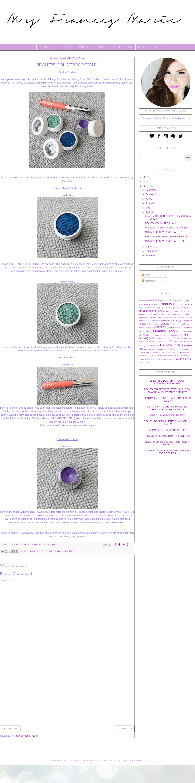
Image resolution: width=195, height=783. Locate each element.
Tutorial (142, 359)
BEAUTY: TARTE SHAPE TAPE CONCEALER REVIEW (167, 399)
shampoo (185, 349)
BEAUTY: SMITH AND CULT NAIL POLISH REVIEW (167, 443)
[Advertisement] (67, 694)
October (150, 194)
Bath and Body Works (148, 304)
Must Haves (160, 335)
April (148, 212)
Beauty (35, 551)
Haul (60, 551)
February (150, 251)
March (149, 246)
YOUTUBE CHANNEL (91, 47)
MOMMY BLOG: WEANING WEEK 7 (167, 430)
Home (29, 47)
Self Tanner (173, 349)
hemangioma (187, 321)
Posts (146, 275)
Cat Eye (185, 311)
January (150, 255)
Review (70, 551)
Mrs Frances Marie (81, 761)
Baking (186, 300)
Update (154, 359)
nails (186, 335)
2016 (146, 186)
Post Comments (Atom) (26, 735)
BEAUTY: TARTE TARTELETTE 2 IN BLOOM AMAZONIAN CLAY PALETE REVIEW (167, 390)
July (148, 198)
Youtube (142, 362)
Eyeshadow (156, 317)
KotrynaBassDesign (133, 761)
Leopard (153, 324)
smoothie (171, 352)
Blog (158, 308)
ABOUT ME (46, 47)
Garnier (180, 318)
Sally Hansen (148, 349)
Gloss (153, 321)
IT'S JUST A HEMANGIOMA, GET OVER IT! (167, 227)
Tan (151, 356)
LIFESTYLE (162, 47)
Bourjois (184, 308)
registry (152, 346)
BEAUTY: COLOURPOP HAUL (161, 223)
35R (141, 300)
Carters (176, 311)
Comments (148, 281)
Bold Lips (170, 308)
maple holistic (174, 327)
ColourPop (48, 551)
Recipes (174, 341)
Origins (167, 338)
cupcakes (143, 318)
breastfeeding (147, 310)
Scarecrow (162, 349)
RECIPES (143, 47)
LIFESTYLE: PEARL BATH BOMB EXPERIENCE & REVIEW (167, 382)
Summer (142, 356)
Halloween (164, 320)
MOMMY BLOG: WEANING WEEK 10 (164, 241)
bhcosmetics (186, 304)
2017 (146, 181)
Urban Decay (166, 359)
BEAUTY (66, 47)
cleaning (142, 314)
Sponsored (184, 352)
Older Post (124, 729)
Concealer (185, 314)
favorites (169, 318)
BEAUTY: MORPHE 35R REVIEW (167, 415)
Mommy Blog (164, 331)
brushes (166, 311)
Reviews (187, 345)
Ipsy (144, 323)
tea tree (168, 356)
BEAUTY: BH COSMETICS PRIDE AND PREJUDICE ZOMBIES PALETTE (167, 408)
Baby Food (163, 300)
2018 (146, 177)
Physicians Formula (157, 341)
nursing (143, 338)
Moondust (188, 332)
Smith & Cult (158, 352)
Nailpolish (175, 335)
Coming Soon (170, 314)
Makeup (159, 327)
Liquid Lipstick (145, 327)
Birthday (147, 308)
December (151, 190)
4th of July (150, 300)
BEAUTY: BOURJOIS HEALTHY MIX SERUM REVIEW (167, 422)
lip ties (175, 324)
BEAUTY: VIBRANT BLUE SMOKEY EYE (166, 236)
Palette (177, 338)
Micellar (145, 332)
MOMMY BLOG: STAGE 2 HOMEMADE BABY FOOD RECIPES (167, 452)
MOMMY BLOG (122, 47)
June (148, 203)
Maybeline (188, 327)
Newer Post (10, 729)
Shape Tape (144, 352)
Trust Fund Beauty (181, 356)
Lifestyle (165, 323)
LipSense (185, 324)
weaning (181, 358)
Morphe (146, 335)
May (148, 207)
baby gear (176, 300)
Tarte (158, 355)
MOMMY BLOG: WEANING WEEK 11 (164, 232)
